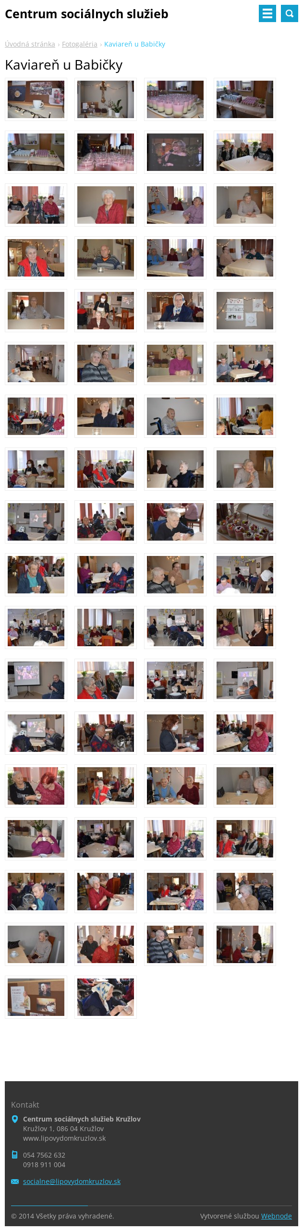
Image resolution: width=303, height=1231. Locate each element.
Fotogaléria (79, 43)
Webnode (276, 1215)
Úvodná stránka (30, 43)
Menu (267, 13)
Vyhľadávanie (289, 13)
